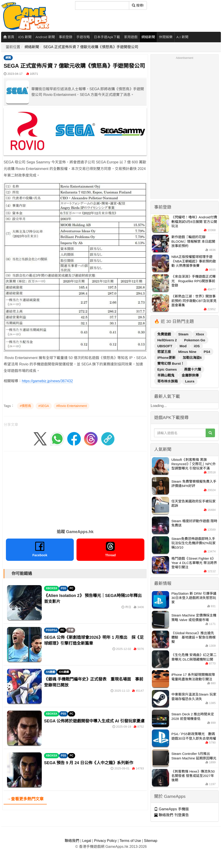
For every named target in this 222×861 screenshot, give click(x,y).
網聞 (8, 57)
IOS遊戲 (64, 672)
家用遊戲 (131, 37)
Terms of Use (130, 841)
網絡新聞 (148, 37)
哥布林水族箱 (168, 381)
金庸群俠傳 (190, 375)
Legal (86, 841)
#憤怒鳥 (25, 406)
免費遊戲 (164, 334)
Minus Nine (187, 352)
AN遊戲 (50, 672)
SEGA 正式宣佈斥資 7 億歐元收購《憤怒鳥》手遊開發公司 (90, 47)
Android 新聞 (45, 37)
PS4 (207, 352)
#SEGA (43, 406)
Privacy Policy (105, 841)
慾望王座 (164, 352)
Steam (183, 334)
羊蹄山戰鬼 (166, 375)
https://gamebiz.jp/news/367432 (47, 381)
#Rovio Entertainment (71, 406)
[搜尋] (102, 5)
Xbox (200, 334)
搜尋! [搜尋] (138, 5)
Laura (189, 381)
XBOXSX (51, 588)
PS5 (63, 588)
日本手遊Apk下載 (107, 37)
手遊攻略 (83, 37)
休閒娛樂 (166, 37)
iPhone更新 (166, 357)
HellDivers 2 (167, 340)
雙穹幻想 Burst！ (170, 363)
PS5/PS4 (51, 630)
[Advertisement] (75, 488)
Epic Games (167, 369)
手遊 (70, 630)
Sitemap (150, 841)
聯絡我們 (72, 841)
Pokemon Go (194, 340)
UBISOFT (165, 346)
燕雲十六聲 (192, 369)
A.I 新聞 (182, 37)
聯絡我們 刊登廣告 (171, 815)
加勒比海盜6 (192, 357)
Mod (183, 346)
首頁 (8, 37)
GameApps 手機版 (171, 809)
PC (72, 588)
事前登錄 (65, 37)
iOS (197, 346)
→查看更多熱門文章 (25, 799)
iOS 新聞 (25, 37)
